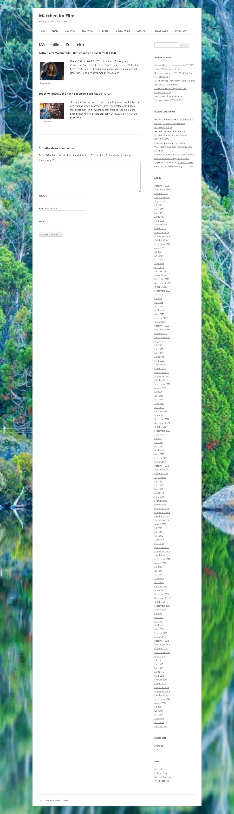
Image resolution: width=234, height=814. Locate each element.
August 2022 (160, 341)
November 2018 (162, 512)
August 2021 (160, 388)
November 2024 (162, 236)
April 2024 (159, 263)
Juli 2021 (158, 391)
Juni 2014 (158, 710)
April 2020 (159, 450)
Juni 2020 (158, 442)
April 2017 (159, 578)
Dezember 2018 (161, 508)
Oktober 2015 (161, 648)
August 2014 (160, 703)
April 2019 (159, 493)
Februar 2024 (160, 271)
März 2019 (159, 496)
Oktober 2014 (161, 695)
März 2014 (159, 722)
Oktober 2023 (161, 286)
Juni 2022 (158, 349)
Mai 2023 (158, 306)
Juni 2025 (158, 209)
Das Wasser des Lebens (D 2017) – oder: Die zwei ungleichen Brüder (174, 123)
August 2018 (160, 524)
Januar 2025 (160, 228)
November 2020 (162, 423)
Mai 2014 (158, 714)
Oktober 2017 (161, 555)
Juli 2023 (158, 298)
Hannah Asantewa (163, 154)
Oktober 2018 (161, 516)
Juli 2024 (158, 251)
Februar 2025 (160, 224)
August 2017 (160, 563)
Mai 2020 (158, 446)
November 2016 (162, 598)
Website (43, 221)
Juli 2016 (158, 613)
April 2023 (159, 310)
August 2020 (160, 434)
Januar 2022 (160, 368)
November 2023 (162, 282)
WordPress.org (161, 780)
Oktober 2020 (161, 426)
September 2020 (162, 430)
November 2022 (162, 329)
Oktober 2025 (161, 193)
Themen (104, 30)
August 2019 (160, 477)
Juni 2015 (158, 664)
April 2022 (159, 356)
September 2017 (162, 559)
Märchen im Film (57, 15)
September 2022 (162, 337)
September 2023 (162, 290)
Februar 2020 (160, 458)
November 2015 (162, 644)
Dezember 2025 (161, 185)
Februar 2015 (160, 679)
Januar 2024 (160, 275)
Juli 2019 (158, 481)
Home (42, 30)
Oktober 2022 (161, 333)
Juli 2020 (158, 438)
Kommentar (46, 160)
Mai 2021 (158, 399)
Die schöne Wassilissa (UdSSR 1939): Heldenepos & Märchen (173, 146)
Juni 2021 (158, 395)
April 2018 (159, 539)
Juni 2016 (158, 617)
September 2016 (162, 605)
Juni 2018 (158, 531)
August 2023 (160, 294)
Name (43, 195)
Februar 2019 (160, 500)
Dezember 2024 (161, 232)
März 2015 (159, 675)
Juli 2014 (158, 706)
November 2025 (162, 189)
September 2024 (162, 244)
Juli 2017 (158, 566)
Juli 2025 (158, 205)
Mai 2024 (158, 259)
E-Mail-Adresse (48, 208)
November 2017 (162, 551)
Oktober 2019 (161, 473)
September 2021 (162, 384)
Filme (55, 30)
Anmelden (159, 769)
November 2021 (162, 376)
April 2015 (159, 671)
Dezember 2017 (161, 547)
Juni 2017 (158, 570)
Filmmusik (87, 30)
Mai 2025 (158, 212)
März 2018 (159, 543)
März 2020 (159, 454)
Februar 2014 (160, 726)
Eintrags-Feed (161, 773)
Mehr (117, 72)
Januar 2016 (160, 636)
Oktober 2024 (161, 240)
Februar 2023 (160, 317)
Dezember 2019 (161, 465)
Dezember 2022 (161, 325)
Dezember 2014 (161, 687)
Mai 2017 (158, 574)
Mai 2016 (158, 621)
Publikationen (122, 30)
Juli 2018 (158, 528)
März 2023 (159, 314)
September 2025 (162, 197)
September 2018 (162, 520)
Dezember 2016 (161, 594)
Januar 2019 (160, 504)
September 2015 (162, 652)
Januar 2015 (160, 683)
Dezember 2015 (161, 640)
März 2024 (159, 267)
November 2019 (162, 469)
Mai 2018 (158, 535)
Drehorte (70, 30)
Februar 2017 (160, 586)
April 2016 (159, 625)
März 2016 (159, 629)
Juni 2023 (158, 302)
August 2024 (160, 247)
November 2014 (162, 691)
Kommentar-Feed (162, 776)
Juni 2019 (158, 485)
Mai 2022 (158, 352)
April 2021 (159, 403)
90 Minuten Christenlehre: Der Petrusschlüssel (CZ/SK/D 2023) (170, 135)
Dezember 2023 (161, 279)
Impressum (180, 30)
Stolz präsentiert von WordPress (53, 800)
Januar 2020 (160, 461)
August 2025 (160, 201)
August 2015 (160, 656)
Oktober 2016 (161, 601)
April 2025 (159, 216)
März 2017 (159, 582)
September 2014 (162, 699)
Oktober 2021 (161, 380)
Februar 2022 (160, 364)
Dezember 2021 (161, 372)
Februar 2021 (160, 411)
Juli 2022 (158, 345)
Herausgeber (161, 30)
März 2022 (159, 360)
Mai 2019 (158, 489)
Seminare (142, 30)
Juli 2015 (158, 660)
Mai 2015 (158, 668)
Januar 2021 (160, 415)
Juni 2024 (158, 255)
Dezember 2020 (161, 419)
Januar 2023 (160, 321)
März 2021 (159, 407)
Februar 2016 (160, 633)
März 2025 (159, 220)
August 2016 (160, 609)
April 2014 (159, 718)
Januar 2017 (160, 590)
